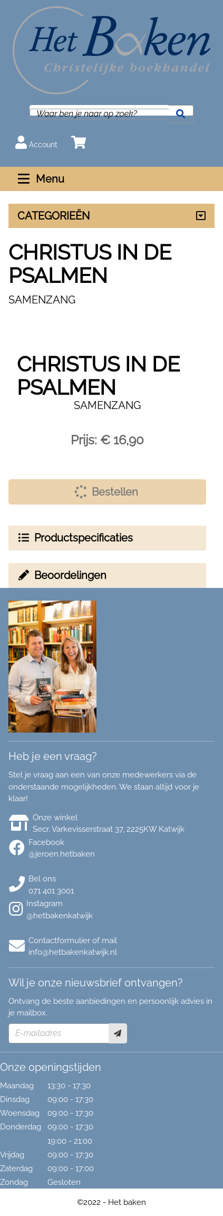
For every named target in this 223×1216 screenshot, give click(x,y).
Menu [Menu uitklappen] (39, 179)
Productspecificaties (75, 537)
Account (36, 142)
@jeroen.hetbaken (61, 854)
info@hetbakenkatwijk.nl (72, 952)
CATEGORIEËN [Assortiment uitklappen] (53, 216)
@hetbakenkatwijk (59, 915)
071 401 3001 (51, 891)
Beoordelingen (61, 575)
